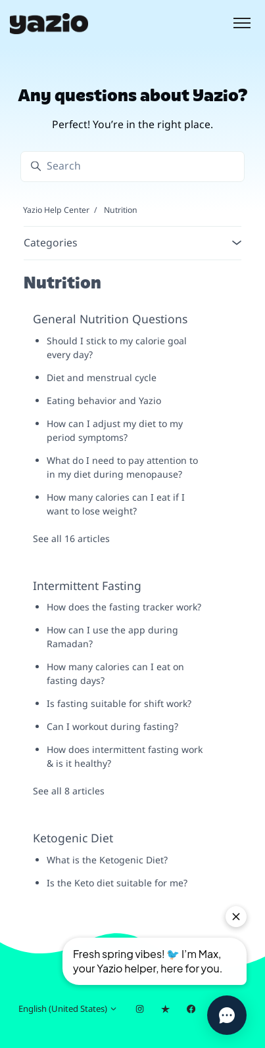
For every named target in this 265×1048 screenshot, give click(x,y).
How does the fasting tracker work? (124, 607)
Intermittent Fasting (87, 585)
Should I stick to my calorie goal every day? (117, 347)
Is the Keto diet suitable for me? (117, 883)
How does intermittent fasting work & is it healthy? (125, 756)
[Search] (132, 166)
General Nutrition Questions (110, 319)
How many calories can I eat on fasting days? (115, 673)
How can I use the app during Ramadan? (112, 637)
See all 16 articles (71, 538)
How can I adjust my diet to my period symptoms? (115, 430)
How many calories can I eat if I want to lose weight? (116, 504)
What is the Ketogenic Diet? (107, 860)
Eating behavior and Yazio (104, 400)
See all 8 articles (69, 791)
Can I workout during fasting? (112, 726)
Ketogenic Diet (73, 838)
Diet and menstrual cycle (102, 377)
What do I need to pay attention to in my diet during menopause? (122, 467)
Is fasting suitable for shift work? (119, 703)
